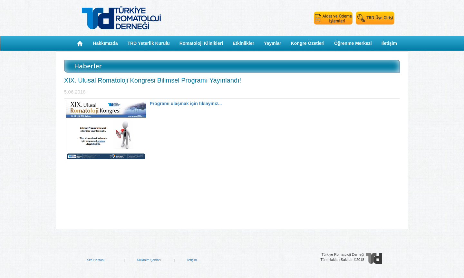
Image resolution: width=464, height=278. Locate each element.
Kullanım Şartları (149, 260)
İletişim (192, 260)
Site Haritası (95, 260)
